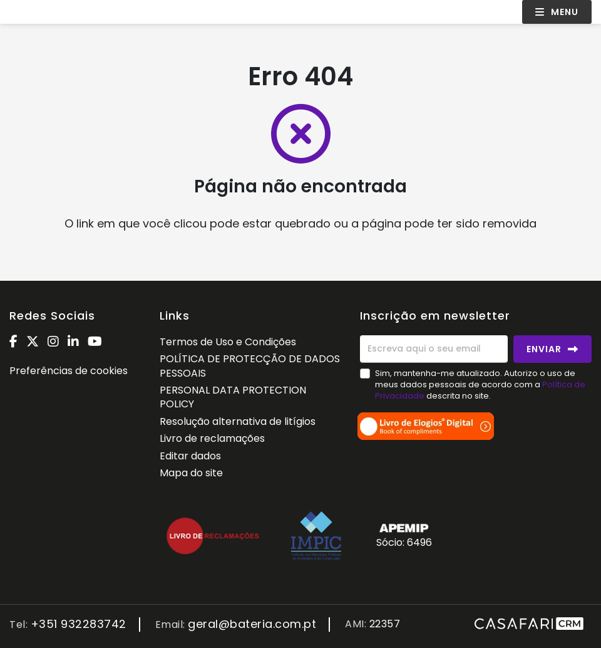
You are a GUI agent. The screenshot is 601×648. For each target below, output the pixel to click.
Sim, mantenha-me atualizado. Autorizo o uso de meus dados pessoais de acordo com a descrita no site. (480, 384)
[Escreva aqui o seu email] (434, 349)
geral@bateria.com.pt (252, 624)
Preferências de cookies (68, 370)
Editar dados (190, 456)
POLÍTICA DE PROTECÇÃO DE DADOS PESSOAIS (250, 366)
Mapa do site (191, 473)
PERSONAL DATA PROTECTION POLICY (233, 397)
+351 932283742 (78, 624)
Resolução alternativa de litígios (238, 421)
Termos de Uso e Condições (228, 342)
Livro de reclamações (212, 438)
